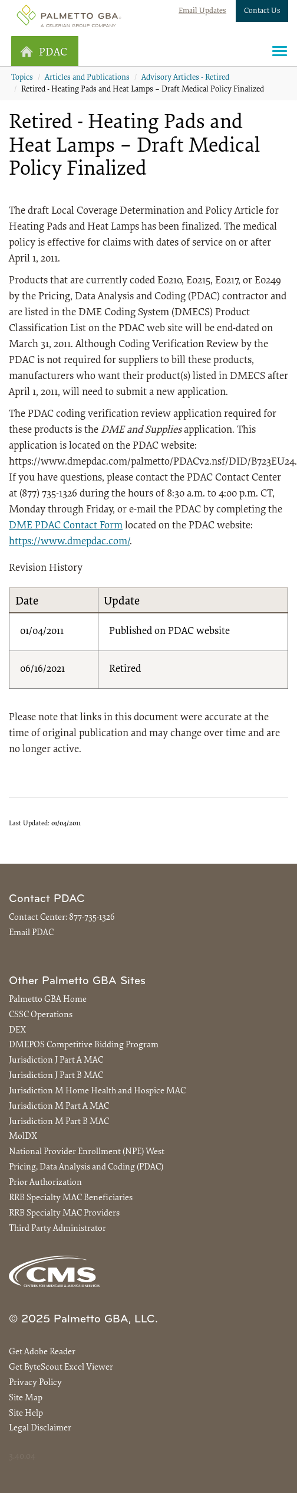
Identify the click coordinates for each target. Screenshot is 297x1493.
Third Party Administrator (57, 1228)
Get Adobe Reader (42, 1352)
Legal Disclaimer (40, 1428)
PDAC (43, 52)
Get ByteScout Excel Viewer (61, 1367)
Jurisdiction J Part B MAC (56, 1075)
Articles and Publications (87, 78)
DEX (17, 1030)
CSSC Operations (40, 1015)
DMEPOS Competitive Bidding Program (84, 1045)
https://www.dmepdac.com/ (69, 542)
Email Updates (202, 11)
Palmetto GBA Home (48, 999)
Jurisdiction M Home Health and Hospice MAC (97, 1091)
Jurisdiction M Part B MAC (59, 1122)
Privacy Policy (35, 1382)
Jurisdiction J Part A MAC (56, 1060)
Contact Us (262, 11)
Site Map (25, 1398)
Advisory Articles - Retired (185, 78)
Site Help (26, 1413)
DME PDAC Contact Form (66, 526)
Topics (22, 78)
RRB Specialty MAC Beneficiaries (71, 1198)
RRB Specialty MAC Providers (64, 1213)
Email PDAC (31, 933)
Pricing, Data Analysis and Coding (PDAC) (86, 1167)
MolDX (23, 1136)
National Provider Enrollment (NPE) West (86, 1152)
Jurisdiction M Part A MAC (59, 1106)
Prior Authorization (45, 1182)
